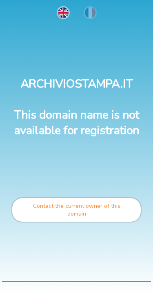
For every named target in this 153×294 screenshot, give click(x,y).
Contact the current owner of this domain (76, 210)
